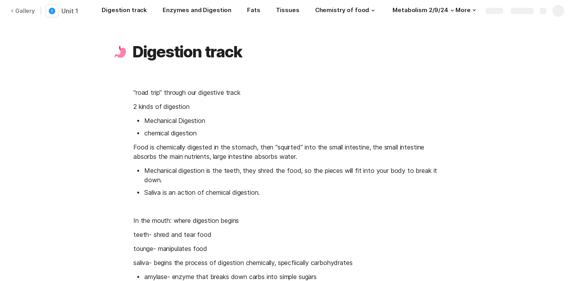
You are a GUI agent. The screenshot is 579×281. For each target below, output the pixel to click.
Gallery (23, 10)
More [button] (465, 10)
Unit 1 (69, 11)
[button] (373, 10)
